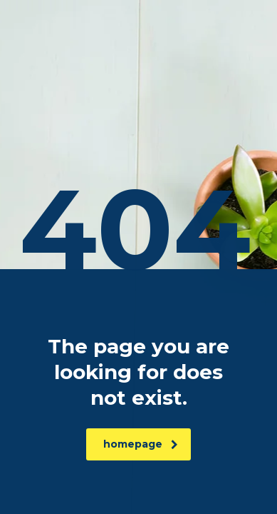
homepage (140, 444)
